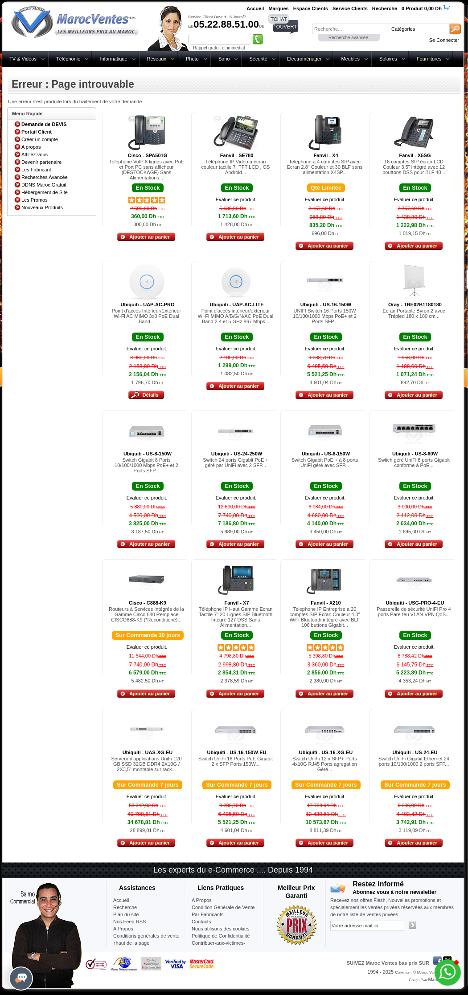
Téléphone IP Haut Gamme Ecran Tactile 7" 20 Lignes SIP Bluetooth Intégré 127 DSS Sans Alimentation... (236, 617)
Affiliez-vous (34, 154)
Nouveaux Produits (42, 207)
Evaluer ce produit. (236, 199)
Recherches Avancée (44, 177)
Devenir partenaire (41, 162)
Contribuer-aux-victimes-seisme (218, 946)
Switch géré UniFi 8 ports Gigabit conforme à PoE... (414, 462)
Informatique (113, 58)
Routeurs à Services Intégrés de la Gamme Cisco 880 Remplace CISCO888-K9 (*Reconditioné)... (146, 614)
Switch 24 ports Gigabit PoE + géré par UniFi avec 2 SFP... (235, 462)
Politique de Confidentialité (221, 935)
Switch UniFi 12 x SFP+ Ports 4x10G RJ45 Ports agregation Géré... (324, 764)
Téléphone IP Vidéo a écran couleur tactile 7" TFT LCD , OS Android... (235, 167)
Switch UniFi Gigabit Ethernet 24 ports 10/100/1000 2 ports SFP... (413, 761)
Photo (192, 58)
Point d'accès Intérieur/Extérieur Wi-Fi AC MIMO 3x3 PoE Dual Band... (146, 316)
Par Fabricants (208, 914)
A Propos (202, 900)
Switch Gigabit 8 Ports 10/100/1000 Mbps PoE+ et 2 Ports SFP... (146, 465)
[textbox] (350, 29)
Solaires (388, 58)
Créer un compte (39, 139)
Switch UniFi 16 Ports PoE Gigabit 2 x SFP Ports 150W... (235, 761)
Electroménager (304, 58)
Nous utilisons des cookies (221, 928)
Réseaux (156, 58)
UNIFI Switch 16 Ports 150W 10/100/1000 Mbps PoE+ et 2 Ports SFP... (325, 316)
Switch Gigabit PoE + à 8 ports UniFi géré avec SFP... (324, 462)
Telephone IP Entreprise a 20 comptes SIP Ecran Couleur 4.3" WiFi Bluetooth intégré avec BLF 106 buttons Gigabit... (325, 617)
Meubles (350, 58)
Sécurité (258, 58)
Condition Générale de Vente (223, 907)
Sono (224, 58)
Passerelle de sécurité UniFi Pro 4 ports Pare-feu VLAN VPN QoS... (414, 611)
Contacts (201, 921)
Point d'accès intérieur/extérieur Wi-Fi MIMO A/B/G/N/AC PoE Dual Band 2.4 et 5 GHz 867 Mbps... (235, 316)
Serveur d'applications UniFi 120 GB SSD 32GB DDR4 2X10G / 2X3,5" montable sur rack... (146, 764)
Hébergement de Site (44, 192)
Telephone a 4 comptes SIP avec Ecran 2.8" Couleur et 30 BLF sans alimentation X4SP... (325, 167)
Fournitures (429, 58)
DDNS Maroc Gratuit (43, 184)
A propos (31, 147)
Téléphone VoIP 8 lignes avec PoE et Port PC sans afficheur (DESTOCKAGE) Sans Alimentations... (146, 169)
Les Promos (34, 200)
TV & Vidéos (23, 58)
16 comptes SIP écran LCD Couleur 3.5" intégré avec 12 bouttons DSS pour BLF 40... (413, 167)
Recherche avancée (348, 37)
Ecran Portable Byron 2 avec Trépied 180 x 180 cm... (413, 313)
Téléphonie (68, 58)
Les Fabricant (36, 169)
